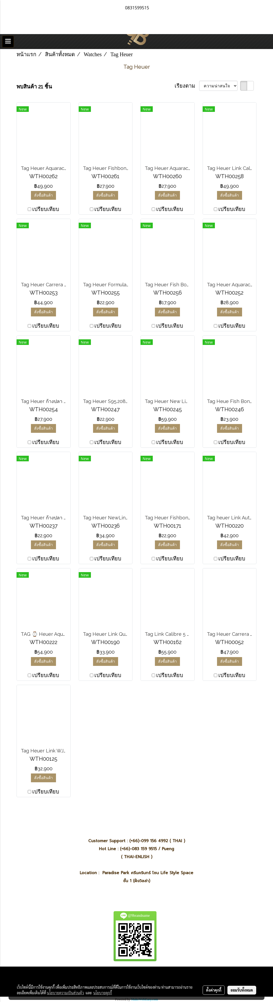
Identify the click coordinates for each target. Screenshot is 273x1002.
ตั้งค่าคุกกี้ (213, 990)
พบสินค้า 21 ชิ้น (34, 86)
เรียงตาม (187, 86)
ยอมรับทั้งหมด (242, 990)
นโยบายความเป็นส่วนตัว (65, 992)
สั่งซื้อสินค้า (43, 195)
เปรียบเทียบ (45, 209)
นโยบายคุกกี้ (102, 992)
